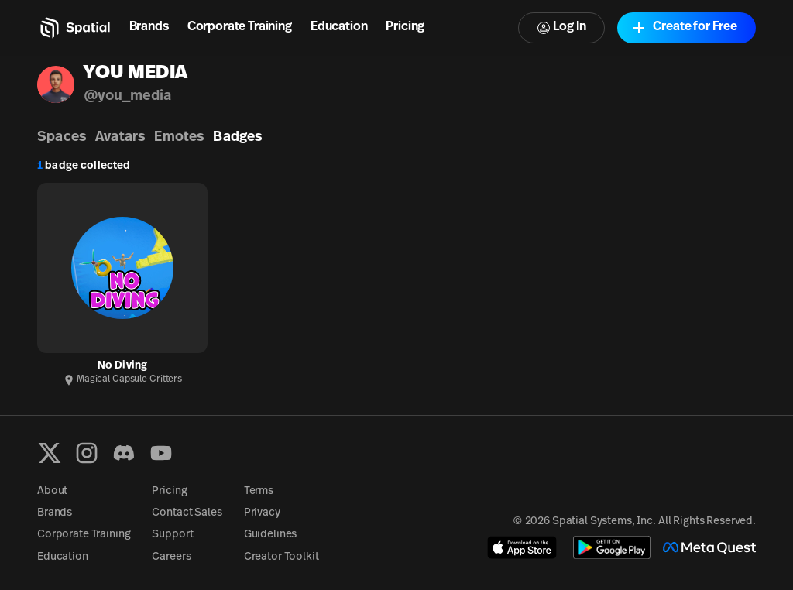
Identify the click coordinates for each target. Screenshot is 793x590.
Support (172, 534)
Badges (237, 137)
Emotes (179, 137)
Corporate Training (239, 27)
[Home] (74, 27)
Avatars (120, 137)
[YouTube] (161, 453)
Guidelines (270, 534)
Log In (561, 27)
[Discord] (124, 453)
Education (339, 27)
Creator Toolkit (281, 557)
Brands (149, 27)
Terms (258, 491)
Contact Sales (186, 513)
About (52, 491)
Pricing (405, 27)
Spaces (61, 137)
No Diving (122, 366)
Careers (171, 557)
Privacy (262, 513)
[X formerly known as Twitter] (49, 453)
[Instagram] (86, 453)
